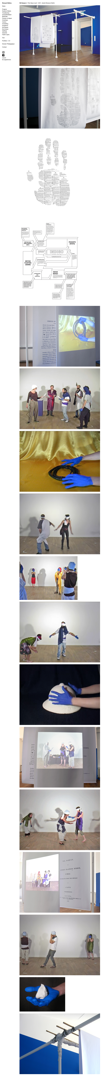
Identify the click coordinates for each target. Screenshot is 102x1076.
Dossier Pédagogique (8, 44)
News (3, 6)
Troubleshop (5, 13)
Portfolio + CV (6, 41)
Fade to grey (5, 34)
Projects (4, 9)
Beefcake (5, 16)
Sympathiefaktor (7, 14)
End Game (5, 29)
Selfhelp (4, 31)
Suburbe (4, 32)
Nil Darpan (5, 27)
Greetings (5, 20)
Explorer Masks (6, 11)
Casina (4, 22)
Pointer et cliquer (7, 18)
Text (3, 37)
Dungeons (5, 25)
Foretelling (5, 23)
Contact (4, 47)
